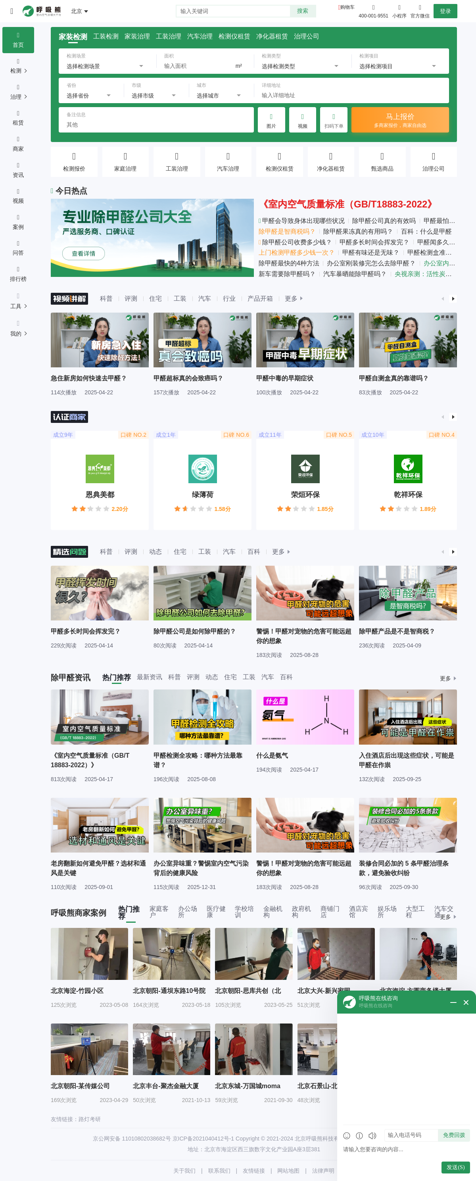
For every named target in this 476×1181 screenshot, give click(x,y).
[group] (100, 354)
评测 (131, 298)
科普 (106, 298)
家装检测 (73, 36)
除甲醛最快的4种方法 (289, 263)
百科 (254, 551)
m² (239, 66)
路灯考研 (90, 1119)
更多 (291, 299)
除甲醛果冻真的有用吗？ (358, 231)
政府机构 (301, 912)
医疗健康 (216, 912)
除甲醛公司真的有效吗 (384, 220)
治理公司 (306, 36)
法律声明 (323, 1171)
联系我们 (219, 1171)
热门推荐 (116, 677)
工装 (180, 298)
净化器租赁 (272, 36)
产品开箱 (260, 298)
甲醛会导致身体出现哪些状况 (302, 220)
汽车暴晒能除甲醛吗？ (355, 274)
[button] (443, 299)
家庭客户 (159, 912)
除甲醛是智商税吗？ (287, 231)
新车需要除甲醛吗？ (287, 274)
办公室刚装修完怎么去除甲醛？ (371, 263)
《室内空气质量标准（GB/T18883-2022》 (348, 204)
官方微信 (420, 10)
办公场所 (187, 912)
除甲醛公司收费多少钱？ (295, 242)
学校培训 (244, 912)
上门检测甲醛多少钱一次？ (297, 252)
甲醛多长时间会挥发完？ (374, 242)
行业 (229, 298)
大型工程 (415, 912)
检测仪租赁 (234, 36)
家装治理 (137, 36)
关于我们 (184, 1171)
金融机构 (272, 912)
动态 (155, 551)
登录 (445, 11)
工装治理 (168, 36)
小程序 (399, 10)
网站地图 (288, 1171)
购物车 (347, 7)
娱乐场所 (387, 912)
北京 (76, 11)
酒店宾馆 (358, 912)
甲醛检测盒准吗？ (432, 252)
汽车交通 (443, 912)
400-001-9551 (373, 16)
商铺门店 (330, 912)
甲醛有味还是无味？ (370, 252)
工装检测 (106, 36)
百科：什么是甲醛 (426, 231)
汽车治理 (200, 36)
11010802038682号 (146, 1138)
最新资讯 (149, 677)
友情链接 (254, 1171)
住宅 (155, 298)
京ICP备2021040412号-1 (203, 1138)
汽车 (204, 298)
